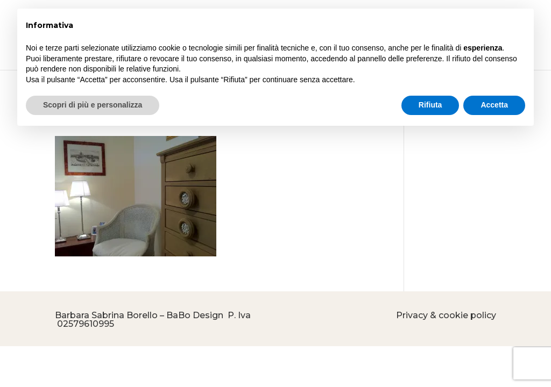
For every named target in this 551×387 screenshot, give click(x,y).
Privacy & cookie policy (446, 315)
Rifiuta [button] (430, 105)
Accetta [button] (494, 105)
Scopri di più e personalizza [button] (92, 105)
